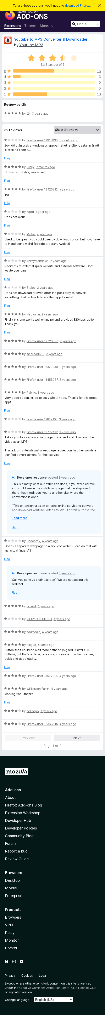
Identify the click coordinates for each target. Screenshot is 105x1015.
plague (31, 644)
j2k (29, 113)
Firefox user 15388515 (42, 724)
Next (77, 738)
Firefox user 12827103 (42, 419)
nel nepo (33, 711)
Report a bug (16, 851)
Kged (30, 211)
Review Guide (17, 859)
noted (44, 983)
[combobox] (85, 24)
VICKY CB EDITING (39, 619)
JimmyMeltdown (38, 261)
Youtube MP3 (31, 45)
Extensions (12, 26)
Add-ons (13, 790)
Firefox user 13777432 (42, 432)
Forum (10, 843)
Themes (30, 26)
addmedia (33, 632)
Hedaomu (33, 314)
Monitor (12, 940)
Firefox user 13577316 (42, 676)
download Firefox (77, 5)
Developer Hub (18, 820)
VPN (9, 925)
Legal (42, 975)
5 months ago (68, 140)
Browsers (13, 917)
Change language (17, 1000)
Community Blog (19, 836)
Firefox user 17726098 (42, 341)
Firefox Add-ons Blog (23, 805)
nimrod (31, 606)
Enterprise (13, 896)
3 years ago (40, 113)
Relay (10, 932)
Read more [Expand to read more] (19, 518)
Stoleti (31, 287)
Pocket (11, 948)
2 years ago (58, 261)
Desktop (12, 880)
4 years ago (50, 541)
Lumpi (30, 167)
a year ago (66, 189)
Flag (7, 158)
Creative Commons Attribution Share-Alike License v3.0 (57, 988)
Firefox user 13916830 (42, 140)
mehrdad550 (35, 354)
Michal (31, 234)
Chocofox (33, 541)
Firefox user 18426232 (42, 189)
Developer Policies (21, 828)
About (10, 797)
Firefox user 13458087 (42, 379)
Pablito (31, 392)
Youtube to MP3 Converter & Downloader (51, 39)
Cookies (27, 975)
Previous (28, 738)
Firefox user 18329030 (42, 367)
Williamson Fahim (38, 688)
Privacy (10, 975)
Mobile (11, 888)
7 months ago (45, 167)
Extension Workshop (22, 813)
